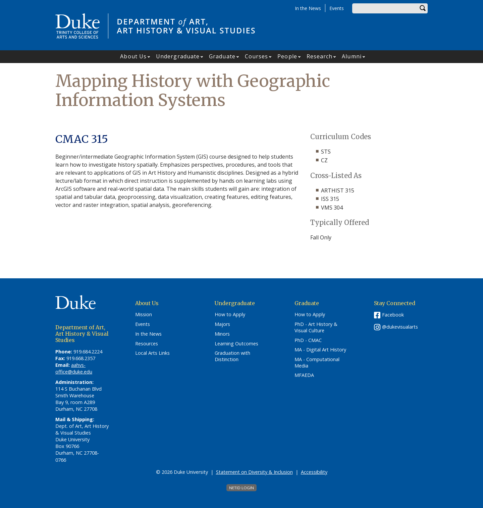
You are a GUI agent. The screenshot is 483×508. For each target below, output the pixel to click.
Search (423, 8)
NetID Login (241, 487)
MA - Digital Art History (320, 350)
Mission (143, 315)
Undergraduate (178, 56)
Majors (222, 324)
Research (320, 56)
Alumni (352, 56)
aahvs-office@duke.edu (73, 368)
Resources (146, 344)
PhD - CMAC (308, 340)
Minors (222, 334)
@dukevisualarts (400, 327)
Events (336, 8)
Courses (256, 56)
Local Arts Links (152, 353)
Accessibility (314, 472)
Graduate (222, 56)
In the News (308, 8)
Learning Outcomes (236, 344)
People (287, 56)
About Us (133, 56)
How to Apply (230, 315)
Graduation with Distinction (232, 356)
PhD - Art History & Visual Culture (315, 327)
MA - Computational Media (316, 362)
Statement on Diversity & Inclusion (254, 472)
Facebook (393, 315)
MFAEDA (304, 375)
